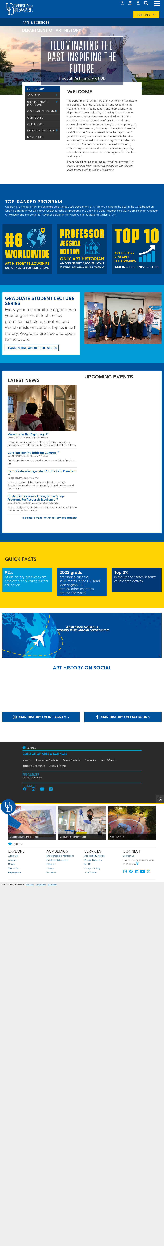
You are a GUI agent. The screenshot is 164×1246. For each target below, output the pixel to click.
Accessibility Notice (94, 855)
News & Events (108, 760)
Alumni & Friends (57, 765)
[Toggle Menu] (56, 95)
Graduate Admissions (57, 860)
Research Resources (41, 130)
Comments (30, 884)
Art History (36, 88)
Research (51, 872)
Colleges (50, 864)
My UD (87, 864)
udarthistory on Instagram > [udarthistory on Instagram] (41, 717)
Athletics (12, 860)
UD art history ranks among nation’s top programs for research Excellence (36, 497)
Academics (90, 760)
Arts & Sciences (35, 22)
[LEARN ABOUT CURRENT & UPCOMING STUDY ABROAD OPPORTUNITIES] (82, 635)
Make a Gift (35, 136)
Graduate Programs (41, 111)
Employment (14, 872)
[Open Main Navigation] (157, 3)
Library (50, 868)
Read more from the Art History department (49, 517)
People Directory (93, 860)
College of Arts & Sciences (44, 754)
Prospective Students (47, 760)
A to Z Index (90, 872)
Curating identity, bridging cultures (32, 452)
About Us (33, 95)
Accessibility (52, 884)
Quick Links (143, 14)
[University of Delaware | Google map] (137, 864)
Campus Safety (92, 868)
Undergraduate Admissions (60, 855)
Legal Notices (41, 884)
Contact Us (128, 855)
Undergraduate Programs (38, 103)
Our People (35, 117)
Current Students (71, 760)
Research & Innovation (33, 765)
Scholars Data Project (55, 206)
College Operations (32, 777)
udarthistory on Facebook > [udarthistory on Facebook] (123, 717)
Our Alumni (35, 124)
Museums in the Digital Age (27, 434)
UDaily (11, 864)
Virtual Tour (14, 868)
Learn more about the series (31, 348)
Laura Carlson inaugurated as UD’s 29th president (42, 471)
